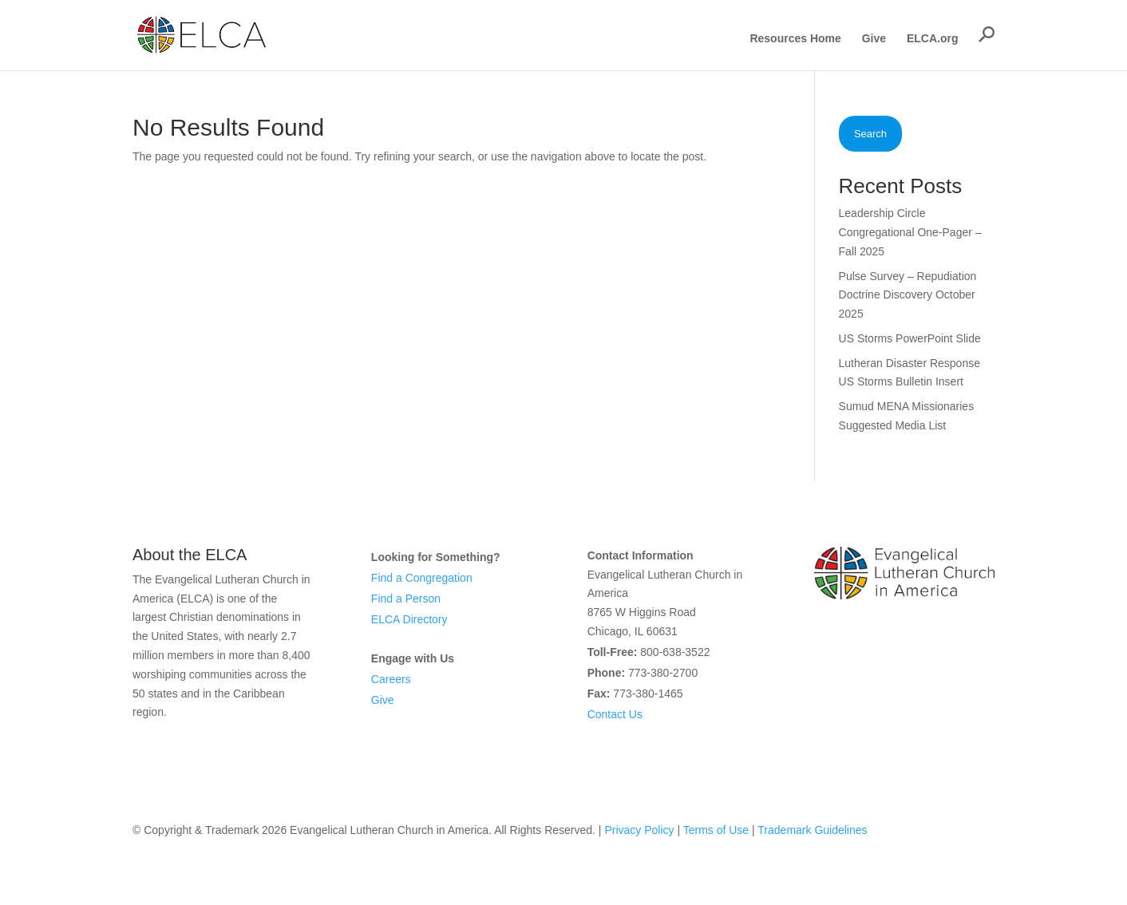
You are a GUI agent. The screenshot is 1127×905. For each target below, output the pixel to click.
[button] (987, 34)
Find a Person (406, 598)
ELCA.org (933, 39)
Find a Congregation (422, 577)
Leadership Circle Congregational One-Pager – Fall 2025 (910, 232)
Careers (391, 679)
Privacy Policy (639, 830)
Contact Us (615, 714)
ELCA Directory (409, 619)
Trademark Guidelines (812, 830)
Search (870, 134)
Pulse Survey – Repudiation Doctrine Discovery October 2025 (908, 295)
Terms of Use (716, 830)
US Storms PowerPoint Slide (910, 338)
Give (874, 39)
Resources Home (794, 39)
